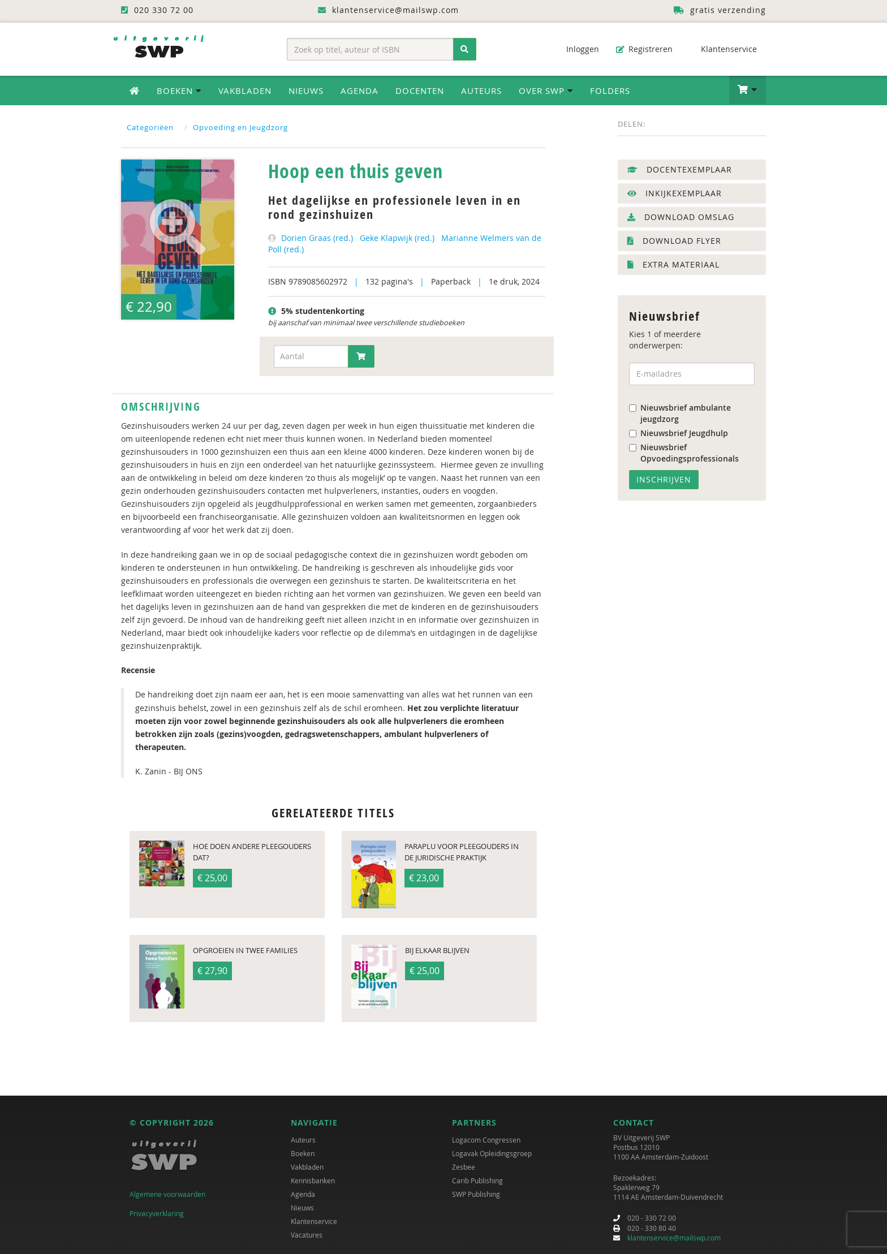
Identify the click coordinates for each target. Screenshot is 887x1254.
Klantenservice (723, 49)
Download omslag (680, 217)
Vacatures (306, 1234)
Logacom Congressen (486, 1139)
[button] (747, 90)
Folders (610, 90)
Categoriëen (150, 127)
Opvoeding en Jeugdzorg (240, 127)
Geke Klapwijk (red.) (397, 237)
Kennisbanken (313, 1180)
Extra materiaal (673, 264)
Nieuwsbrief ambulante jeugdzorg (680, 413)
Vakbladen (245, 90)
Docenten (419, 90)
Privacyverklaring (157, 1213)
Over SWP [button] (546, 90)
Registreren (644, 49)
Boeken (303, 1153)
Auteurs (481, 90)
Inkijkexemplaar (674, 193)
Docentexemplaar (679, 169)
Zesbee (463, 1166)
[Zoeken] (464, 49)
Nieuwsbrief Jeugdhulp (678, 433)
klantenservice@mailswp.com (674, 1237)
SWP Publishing (476, 1194)
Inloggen (577, 49)
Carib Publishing (477, 1180)
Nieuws (306, 90)
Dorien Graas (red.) (317, 237)
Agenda (359, 90)
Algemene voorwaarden (167, 1194)
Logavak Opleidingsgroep (492, 1153)
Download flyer (674, 240)
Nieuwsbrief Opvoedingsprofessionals (684, 453)
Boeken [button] (179, 90)
